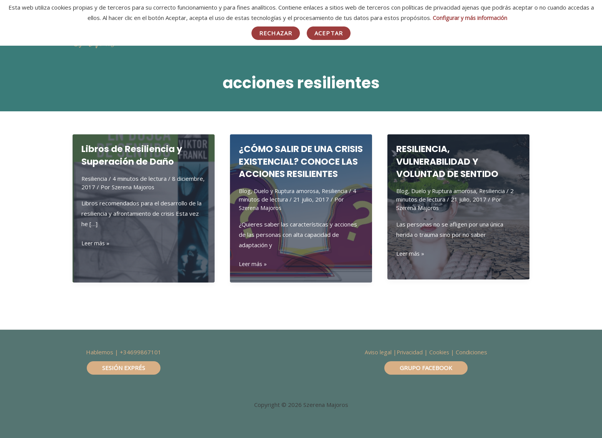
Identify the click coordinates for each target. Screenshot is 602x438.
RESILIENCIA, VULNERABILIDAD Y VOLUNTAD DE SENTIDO (453, 161)
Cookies (440, 352)
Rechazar (275, 33)
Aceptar (328, 33)
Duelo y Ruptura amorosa (287, 203)
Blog (245, 203)
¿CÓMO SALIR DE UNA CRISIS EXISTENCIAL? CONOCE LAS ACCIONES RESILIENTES (296, 167)
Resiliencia (95, 178)
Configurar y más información (470, 17)
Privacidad (409, 352)
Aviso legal (377, 352)
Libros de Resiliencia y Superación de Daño (135, 155)
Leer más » (96, 243)
